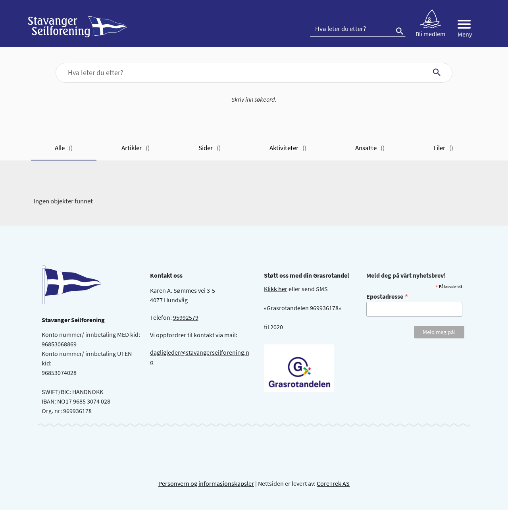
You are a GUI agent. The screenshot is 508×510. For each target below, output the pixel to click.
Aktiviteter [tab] (287, 147)
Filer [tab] (443, 147)
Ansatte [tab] (370, 147)
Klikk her (275, 289)
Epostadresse (387, 296)
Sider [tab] (209, 147)
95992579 (185, 317)
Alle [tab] (64, 147)
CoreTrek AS (333, 483)
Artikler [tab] (135, 147)
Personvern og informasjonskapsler (206, 483)
